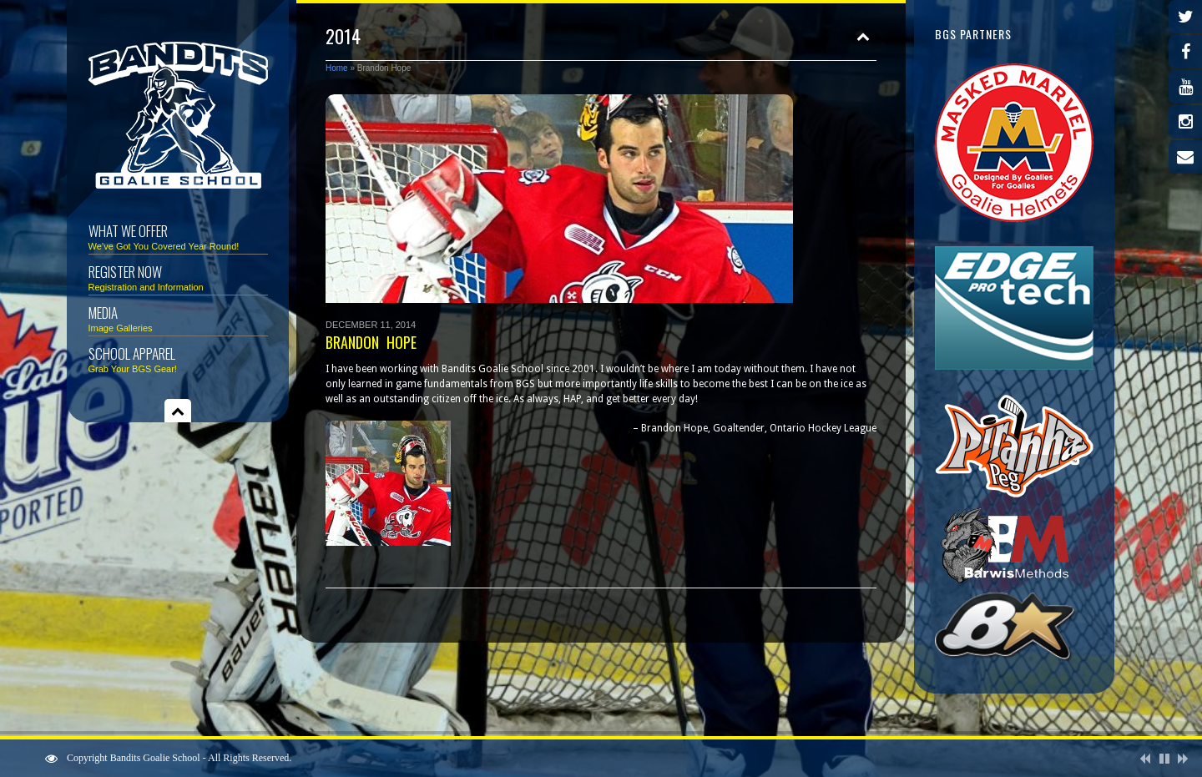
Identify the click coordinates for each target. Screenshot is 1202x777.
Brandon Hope (371, 342)
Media (178, 317)
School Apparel (178, 358)
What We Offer (178, 235)
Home (337, 68)
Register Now (178, 276)
